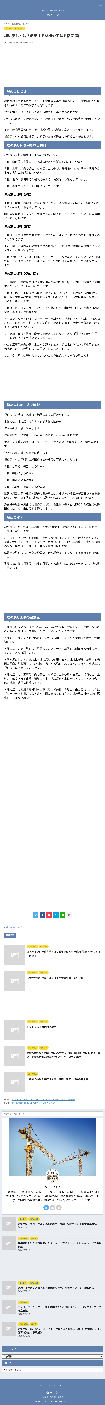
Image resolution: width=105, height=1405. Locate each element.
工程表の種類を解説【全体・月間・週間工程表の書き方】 (59, 1079)
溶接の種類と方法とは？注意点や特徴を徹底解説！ (35, 1103)
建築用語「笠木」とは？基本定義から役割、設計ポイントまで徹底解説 (57, 1224)
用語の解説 (17, 927)
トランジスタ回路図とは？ (41, 1027)
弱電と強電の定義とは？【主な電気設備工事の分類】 (56, 978)
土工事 (9, 927)
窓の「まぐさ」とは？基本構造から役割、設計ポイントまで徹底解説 (56, 1288)
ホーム (42, 1386)
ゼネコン (52, 15)
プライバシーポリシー (57, 1386)
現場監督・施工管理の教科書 (52, 1397)
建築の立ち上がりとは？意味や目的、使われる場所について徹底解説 (43, 1099)
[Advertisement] (52, 66)
